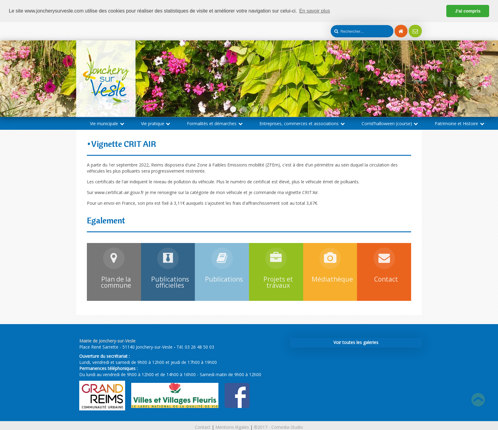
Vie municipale (107, 123)
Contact (202, 427)
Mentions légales (232, 427)
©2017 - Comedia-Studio (278, 427)
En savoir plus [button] (314, 10)
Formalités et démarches (215, 123)
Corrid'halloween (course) (390, 123)
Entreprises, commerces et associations (302, 123)
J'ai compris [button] (467, 11)
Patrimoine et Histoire (459, 123)
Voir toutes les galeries (355, 342)
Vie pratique (155, 123)
